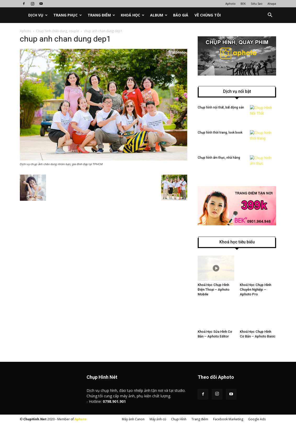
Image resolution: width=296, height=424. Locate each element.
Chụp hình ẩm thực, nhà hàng (219, 157)
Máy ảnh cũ (158, 419)
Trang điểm (101, 15)
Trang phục (67, 15)
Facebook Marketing (228, 419)
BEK (243, 3)
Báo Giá (180, 15)
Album (158, 15)
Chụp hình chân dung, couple (57, 31)
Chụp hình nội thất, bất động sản (221, 107)
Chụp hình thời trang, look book (220, 132)
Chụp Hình (178, 419)
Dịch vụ (38, 15)
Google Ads (257, 419)
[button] (270, 15)
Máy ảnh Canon (133, 419)
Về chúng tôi (208, 15)
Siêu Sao (257, 3)
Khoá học (132, 15)
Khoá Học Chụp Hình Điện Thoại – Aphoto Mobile (213, 289)
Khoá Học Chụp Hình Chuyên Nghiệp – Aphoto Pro (255, 289)
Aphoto (230, 3)
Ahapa (271, 3)
